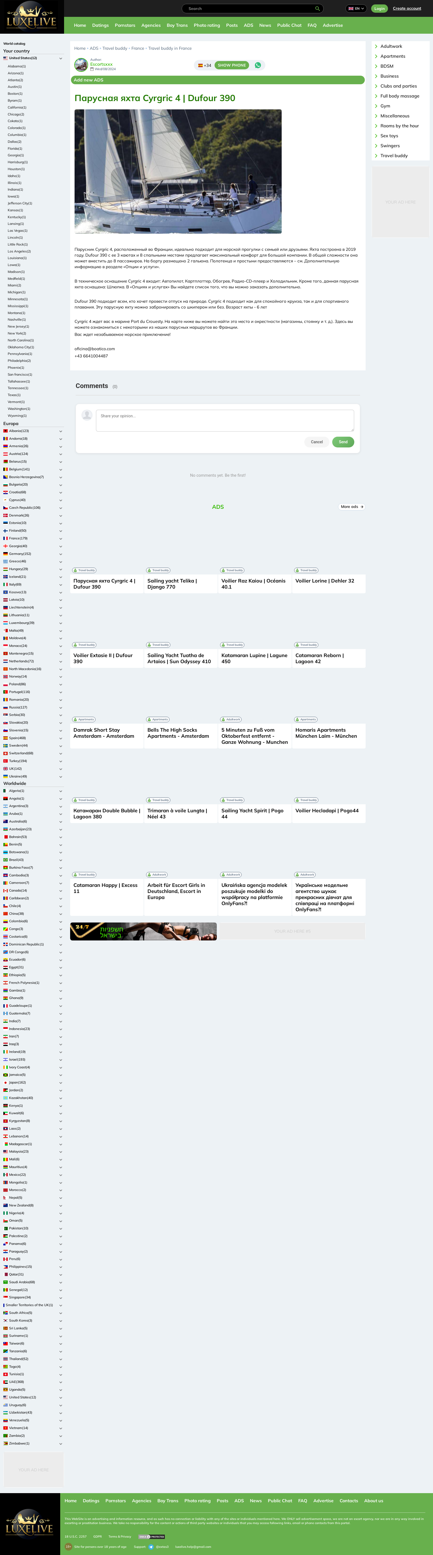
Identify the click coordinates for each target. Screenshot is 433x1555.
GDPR (97, 1536)
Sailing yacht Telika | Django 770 (172, 584)
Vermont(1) (16, 402)
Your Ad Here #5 (292, 931)
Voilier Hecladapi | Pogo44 (327, 810)
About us (373, 1500)
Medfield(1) (16, 278)
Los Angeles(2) (19, 251)
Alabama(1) (17, 66)
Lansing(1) (16, 224)
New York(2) (17, 333)
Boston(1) (15, 93)
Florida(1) (15, 148)
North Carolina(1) (21, 340)
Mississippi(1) (18, 306)
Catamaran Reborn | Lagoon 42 (319, 658)
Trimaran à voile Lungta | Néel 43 (177, 813)
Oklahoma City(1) (21, 347)
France (137, 48)
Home (80, 25)
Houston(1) (16, 169)
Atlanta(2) (15, 80)
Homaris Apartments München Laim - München (326, 733)
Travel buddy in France (170, 48)
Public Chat (289, 25)
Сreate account (407, 8)
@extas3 (158, 1547)
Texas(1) (14, 395)
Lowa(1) (14, 265)
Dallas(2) (15, 141)
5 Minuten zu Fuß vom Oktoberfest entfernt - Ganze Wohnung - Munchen (254, 736)
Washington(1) (19, 409)
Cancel (317, 442)
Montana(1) (16, 313)
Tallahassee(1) (19, 381)
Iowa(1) (13, 196)
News (265, 25)
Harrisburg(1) (18, 162)
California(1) (17, 107)
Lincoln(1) (15, 237)
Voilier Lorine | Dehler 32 (324, 581)
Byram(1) (15, 100)
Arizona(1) (16, 73)
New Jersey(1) (18, 326)
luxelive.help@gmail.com (193, 1547)
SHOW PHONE (232, 65)
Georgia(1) (16, 155)
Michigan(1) (17, 292)
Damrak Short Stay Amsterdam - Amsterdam (103, 733)
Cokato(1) (15, 121)
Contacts (349, 1500)
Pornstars (125, 25)
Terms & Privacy (120, 1536)
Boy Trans (177, 25)
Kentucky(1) (17, 217)
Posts (232, 25)
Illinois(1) (15, 183)
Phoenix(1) (16, 367)
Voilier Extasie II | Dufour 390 (103, 658)
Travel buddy (114, 48)
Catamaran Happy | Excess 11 (105, 888)
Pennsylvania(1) (20, 354)
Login (379, 8)
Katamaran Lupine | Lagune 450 (254, 658)
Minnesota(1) (18, 299)
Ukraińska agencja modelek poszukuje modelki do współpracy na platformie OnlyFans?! (254, 894)
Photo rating (207, 25)
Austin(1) (15, 87)
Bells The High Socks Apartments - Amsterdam (178, 733)
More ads (352, 506)
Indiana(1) (15, 189)
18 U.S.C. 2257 (76, 1536)
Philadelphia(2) (19, 361)
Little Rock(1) (18, 244)
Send (343, 442)
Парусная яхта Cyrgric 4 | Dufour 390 (104, 584)
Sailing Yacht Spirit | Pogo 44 (252, 813)
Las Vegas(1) (18, 230)
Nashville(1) (17, 319)
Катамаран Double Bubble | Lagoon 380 (106, 813)
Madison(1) (16, 272)
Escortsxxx (101, 64)
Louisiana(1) (17, 258)
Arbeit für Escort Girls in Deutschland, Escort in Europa (176, 891)
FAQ (312, 25)
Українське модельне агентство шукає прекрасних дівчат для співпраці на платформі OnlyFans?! (324, 897)
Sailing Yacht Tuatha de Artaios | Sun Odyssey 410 (179, 658)
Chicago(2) (16, 114)
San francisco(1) (20, 374)
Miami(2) (14, 285)
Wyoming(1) (17, 415)
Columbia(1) (17, 135)
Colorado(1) (17, 128)
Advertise (333, 25)
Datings (100, 25)
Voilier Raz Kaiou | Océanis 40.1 (253, 584)
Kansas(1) (15, 210)
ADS (248, 25)
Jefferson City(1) (20, 203)
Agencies (151, 25)
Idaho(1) (14, 176)
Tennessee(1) (18, 388)
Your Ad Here (34, 1469)
